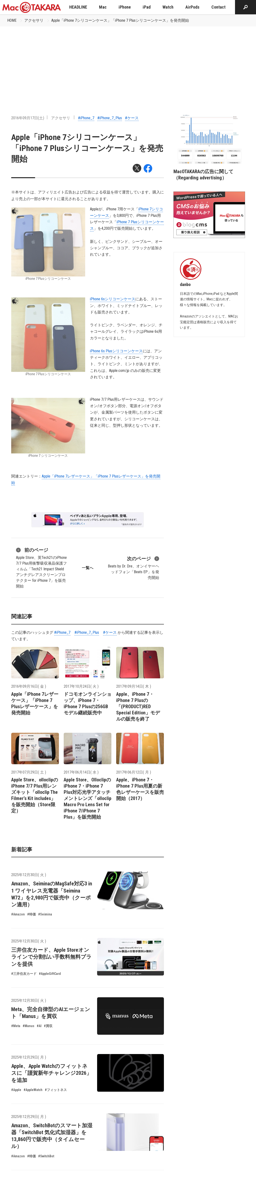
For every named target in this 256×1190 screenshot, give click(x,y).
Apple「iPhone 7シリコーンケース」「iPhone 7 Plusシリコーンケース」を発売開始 (120, 20)
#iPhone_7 (86, 118)
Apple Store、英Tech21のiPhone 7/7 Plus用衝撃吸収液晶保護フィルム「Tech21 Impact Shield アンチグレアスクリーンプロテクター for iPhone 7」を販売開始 (41, 567)
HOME (11, 20)
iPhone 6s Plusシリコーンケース (116, 351)
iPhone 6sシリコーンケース (112, 299)
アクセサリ (33, 20)
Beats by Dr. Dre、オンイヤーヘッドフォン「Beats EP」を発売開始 (133, 567)
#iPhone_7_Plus (109, 118)
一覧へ (87, 568)
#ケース (132, 118)
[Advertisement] (128, 62)
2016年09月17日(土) (27, 118)
